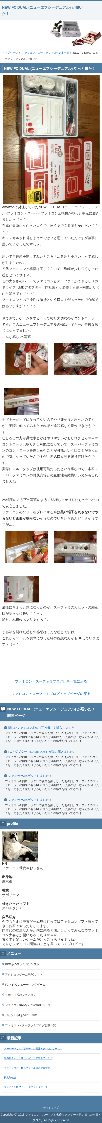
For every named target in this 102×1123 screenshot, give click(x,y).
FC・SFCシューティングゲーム (25, 984)
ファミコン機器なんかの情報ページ (27, 1005)
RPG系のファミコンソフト (22, 964)
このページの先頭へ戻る (51, 1100)
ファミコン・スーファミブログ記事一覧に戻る (51, 681)
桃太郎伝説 (10, 1077)
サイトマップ (51, 1107)
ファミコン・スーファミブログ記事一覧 (45, 52)
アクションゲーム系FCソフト (24, 974)
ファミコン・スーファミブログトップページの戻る (51, 694)
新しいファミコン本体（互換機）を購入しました (41, 727)
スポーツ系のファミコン (20, 994)
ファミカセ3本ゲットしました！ (30, 775)
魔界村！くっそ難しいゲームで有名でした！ (28, 1058)
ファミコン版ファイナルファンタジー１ (26, 1087)
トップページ (10, 52)
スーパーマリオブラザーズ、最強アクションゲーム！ (33, 1048)
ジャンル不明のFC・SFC (21, 1015)
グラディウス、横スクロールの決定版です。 (28, 1068)
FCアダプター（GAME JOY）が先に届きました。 (42, 751)
